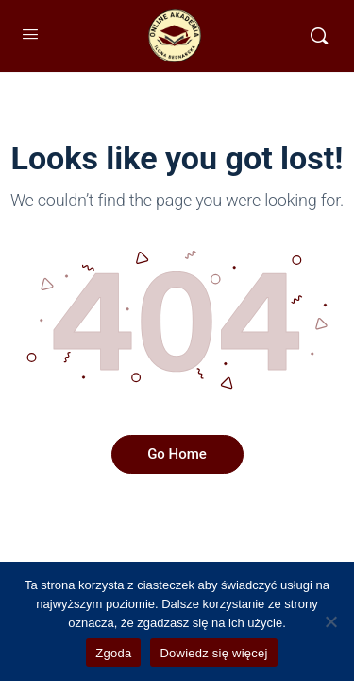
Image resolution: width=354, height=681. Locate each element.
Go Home (177, 454)
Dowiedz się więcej (213, 653)
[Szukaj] (319, 36)
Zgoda (113, 653)
